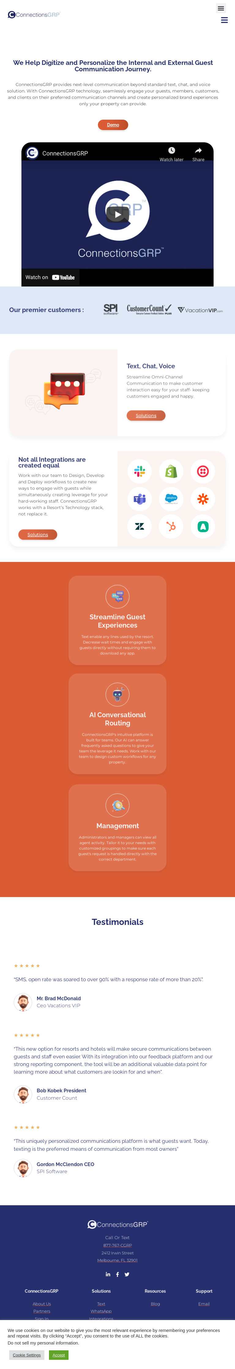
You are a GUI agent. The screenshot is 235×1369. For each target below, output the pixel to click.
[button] (221, 6)
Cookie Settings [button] (27, 1355)
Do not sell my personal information (43, 1343)
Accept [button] (59, 1355)
